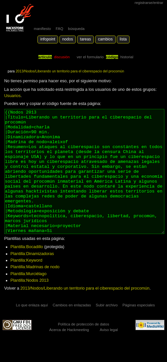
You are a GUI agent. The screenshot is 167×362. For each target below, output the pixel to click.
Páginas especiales (138, 330)
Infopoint (47, 39)
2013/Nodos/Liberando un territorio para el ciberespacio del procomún (70, 71)
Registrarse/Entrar (149, 3)
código (112, 57)
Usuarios (12, 95)
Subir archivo (107, 330)
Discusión (62, 57)
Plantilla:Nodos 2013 (29, 305)
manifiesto (42, 29)
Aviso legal (109, 354)
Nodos (67, 39)
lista (123, 39)
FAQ (59, 29)
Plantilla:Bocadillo (26, 271)
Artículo (45, 57)
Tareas (85, 39)
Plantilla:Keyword (26, 285)
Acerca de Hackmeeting (69, 354)
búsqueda (76, 29)
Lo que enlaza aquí (32, 330)
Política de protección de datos (83, 349)
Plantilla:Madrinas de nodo (35, 291)
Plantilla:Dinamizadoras (32, 278)
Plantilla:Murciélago (28, 298)
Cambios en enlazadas (72, 330)
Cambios (105, 39)
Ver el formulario (90, 57)
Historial (126, 57)
